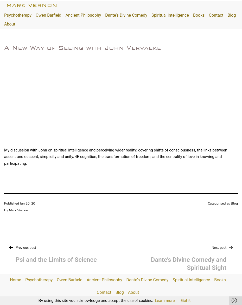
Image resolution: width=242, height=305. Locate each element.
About (9, 24)
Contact (216, 15)
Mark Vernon (31, 5)
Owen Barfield (48, 15)
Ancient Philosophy (83, 15)
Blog (231, 15)
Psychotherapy (17, 15)
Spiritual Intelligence (170, 15)
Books (199, 15)
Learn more (165, 300)
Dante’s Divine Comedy (126, 15)
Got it (185, 300)
